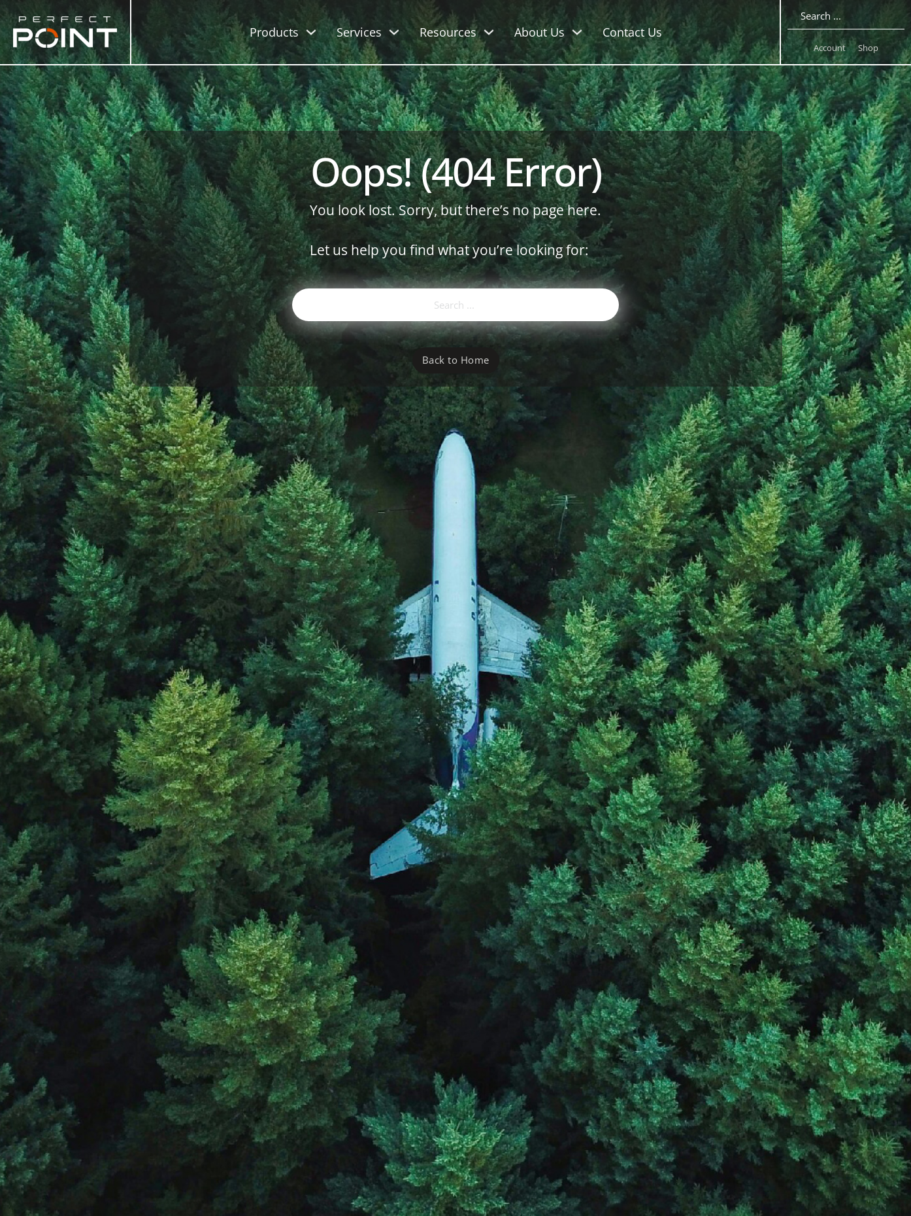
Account (830, 48)
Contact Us (632, 32)
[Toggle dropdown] (311, 32)
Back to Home (455, 359)
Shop (868, 48)
